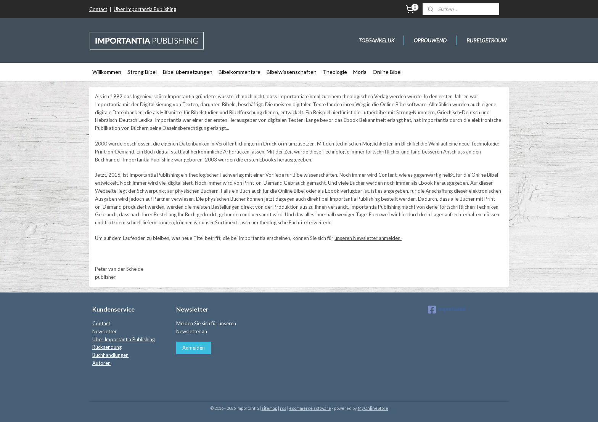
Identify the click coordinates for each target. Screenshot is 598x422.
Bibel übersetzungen (187, 72)
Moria (360, 72)
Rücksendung (107, 347)
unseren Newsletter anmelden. (368, 238)
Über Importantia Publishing (145, 9)
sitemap (269, 408)
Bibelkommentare (239, 72)
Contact (98, 9)
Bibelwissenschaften (292, 72)
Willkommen (106, 72)
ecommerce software (310, 408)
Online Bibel (387, 72)
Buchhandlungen (110, 355)
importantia (446, 309)
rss (283, 408)
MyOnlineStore (373, 408)
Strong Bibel (142, 72)
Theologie (335, 72)
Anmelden (193, 348)
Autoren (101, 363)
